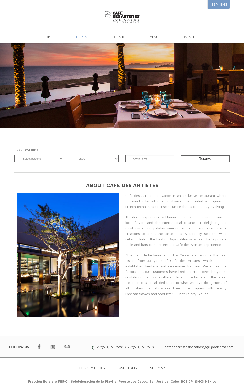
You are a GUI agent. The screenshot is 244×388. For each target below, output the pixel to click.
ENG (223, 4)
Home (47, 37)
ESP (215, 4)
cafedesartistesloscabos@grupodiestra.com (199, 347)
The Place (82, 37)
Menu (154, 37)
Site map (157, 368)
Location (120, 37)
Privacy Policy (92, 368)
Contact (187, 37)
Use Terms (128, 368)
